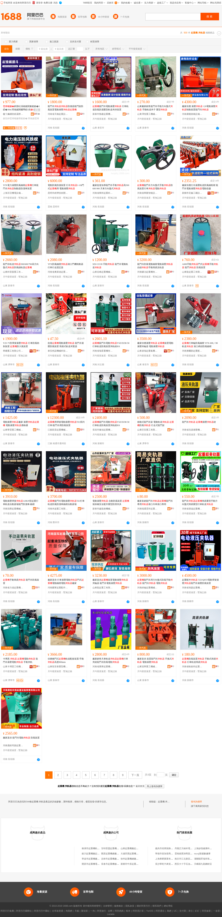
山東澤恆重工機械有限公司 (147, 114)
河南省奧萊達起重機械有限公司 (58, 272)
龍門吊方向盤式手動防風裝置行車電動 (155, 187)
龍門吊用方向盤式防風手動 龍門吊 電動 (155, 581)
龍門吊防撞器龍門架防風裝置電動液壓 (65, 108)
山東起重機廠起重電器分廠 (134, 848)
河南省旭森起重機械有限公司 (192, 587)
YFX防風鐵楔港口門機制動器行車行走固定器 (65, 266)
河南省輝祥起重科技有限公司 (102, 193)
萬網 (169, 911)
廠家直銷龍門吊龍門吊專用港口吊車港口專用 (155, 503)
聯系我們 (156, 906)
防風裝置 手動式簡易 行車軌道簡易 (200, 660)
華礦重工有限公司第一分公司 (13, 351)
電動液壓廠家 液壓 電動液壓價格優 (21, 424)
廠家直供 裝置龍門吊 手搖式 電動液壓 (155, 660)
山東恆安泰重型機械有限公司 (58, 666)
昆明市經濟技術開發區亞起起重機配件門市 (58, 193)
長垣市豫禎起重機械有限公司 (102, 429)
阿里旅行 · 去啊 (104, 911)
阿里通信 (160, 911)
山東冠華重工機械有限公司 (147, 666)
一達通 (216, 911)
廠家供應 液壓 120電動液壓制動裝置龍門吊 (200, 108)
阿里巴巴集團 (7, 911)
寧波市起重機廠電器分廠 (94, 858)
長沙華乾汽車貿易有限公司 (168, 864)
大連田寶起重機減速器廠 (133, 853)
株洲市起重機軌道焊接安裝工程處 (98, 848)
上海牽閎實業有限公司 (166, 858)
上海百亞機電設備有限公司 (13, 193)
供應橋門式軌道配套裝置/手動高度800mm (66, 660)
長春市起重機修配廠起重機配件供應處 (120, 864)
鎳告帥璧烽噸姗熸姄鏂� (15, 118)
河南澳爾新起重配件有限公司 (192, 351)
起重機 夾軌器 (165, 801)
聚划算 (84, 911)
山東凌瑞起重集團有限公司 (147, 351)
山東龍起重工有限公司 (192, 272)
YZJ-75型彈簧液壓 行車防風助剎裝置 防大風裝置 (21, 345)
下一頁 (135, 775)
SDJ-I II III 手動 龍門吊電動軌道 (110, 266)
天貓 (77, 911)
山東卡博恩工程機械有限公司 (13, 666)
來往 (190, 911)
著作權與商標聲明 (92, 906)
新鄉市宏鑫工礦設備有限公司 (192, 193)
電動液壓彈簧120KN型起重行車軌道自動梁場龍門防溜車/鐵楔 (20, 503)
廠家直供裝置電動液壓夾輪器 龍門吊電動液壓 (110, 581)
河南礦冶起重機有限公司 (147, 272)
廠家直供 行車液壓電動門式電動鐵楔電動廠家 (66, 581)
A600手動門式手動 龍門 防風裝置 (200, 266)
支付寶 (182, 911)
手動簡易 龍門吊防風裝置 (21, 581)
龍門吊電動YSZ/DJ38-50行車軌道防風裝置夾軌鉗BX (110, 345)
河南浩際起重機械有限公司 (13, 508)
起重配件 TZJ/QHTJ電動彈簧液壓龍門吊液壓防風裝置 (200, 581)
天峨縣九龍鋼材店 (203, 864)
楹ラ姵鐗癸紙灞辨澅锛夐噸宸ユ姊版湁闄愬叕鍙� (13, 114)
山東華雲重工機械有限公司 (13, 429)
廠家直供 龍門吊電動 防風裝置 (21, 737)
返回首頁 (140, 786)
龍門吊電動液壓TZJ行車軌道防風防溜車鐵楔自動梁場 (66, 503)
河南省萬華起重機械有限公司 (102, 666)
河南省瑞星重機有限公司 (102, 351)
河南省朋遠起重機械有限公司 (192, 508)
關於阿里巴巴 (143, 906)
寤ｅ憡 (36, 110)
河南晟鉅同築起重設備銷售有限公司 (13, 745)
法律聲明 (107, 906)
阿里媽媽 (119, 911)
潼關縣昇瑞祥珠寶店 (204, 858)
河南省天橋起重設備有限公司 (58, 114)
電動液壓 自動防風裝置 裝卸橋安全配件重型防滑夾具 (110, 503)
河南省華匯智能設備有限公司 (147, 193)
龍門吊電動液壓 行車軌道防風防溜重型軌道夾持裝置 (110, 108)
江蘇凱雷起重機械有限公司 (58, 429)
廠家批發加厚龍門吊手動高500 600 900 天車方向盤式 (110, 187)
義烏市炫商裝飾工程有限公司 (169, 848)
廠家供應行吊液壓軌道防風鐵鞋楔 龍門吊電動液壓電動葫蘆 (200, 187)
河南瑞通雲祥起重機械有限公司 (147, 508)
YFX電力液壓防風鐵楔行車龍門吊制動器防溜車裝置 (20, 187)
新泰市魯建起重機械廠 (102, 114)
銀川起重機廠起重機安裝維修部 (97, 853)
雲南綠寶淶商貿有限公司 (187, 853)
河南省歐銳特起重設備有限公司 (192, 666)
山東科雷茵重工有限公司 (13, 272)
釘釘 (197, 911)
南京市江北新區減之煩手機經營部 (191, 858)
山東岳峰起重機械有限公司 (102, 272)
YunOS (149, 911)
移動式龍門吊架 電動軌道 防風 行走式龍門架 (155, 424)
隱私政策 (129, 906)
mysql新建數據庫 (202, 853)
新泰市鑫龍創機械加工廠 (102, 508)
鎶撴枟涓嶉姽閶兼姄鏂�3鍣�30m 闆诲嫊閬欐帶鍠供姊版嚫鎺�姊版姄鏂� (21, 108)
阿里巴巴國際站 (24, 911)
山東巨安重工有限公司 (147, 429)
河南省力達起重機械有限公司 (13, 587)
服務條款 (118, 906)
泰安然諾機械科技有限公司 (58, 351)
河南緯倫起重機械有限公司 (147, 587)
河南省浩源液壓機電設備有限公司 (192, 429)
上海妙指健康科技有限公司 (207, 848)
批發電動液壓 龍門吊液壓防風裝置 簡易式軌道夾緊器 (66, 345)
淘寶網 (68, 911)
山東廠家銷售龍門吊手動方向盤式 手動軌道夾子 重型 (155, 108)
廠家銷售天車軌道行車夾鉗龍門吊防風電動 (110, 660)
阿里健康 (206, 911)
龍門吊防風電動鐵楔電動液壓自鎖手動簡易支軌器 (155, 266)
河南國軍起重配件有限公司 (58, 587)
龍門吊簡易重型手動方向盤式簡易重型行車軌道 (200, 503)
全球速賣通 (57, 911)
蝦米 (128, 911)
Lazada (110, 914)
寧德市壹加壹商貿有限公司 (168, 853)
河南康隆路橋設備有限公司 (192, 114)
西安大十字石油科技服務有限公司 (191, 864)
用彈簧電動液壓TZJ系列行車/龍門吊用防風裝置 (66, 424)
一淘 (92, 911)
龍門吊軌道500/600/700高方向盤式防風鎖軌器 (21, 266)
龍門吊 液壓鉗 (199, 422)
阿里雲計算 (138, 911)
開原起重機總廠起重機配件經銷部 (117, 853)
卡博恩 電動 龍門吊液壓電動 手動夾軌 (20, 660)
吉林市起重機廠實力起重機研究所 (117, 858)
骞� (37, 114)
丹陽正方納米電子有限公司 (188, 848)
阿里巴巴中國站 (42, 911)
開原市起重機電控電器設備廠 (96, 864)
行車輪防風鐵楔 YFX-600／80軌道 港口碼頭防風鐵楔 (200, 345)
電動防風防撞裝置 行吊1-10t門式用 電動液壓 (66, 187)
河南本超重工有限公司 (58, 508)
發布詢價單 (196, 801)
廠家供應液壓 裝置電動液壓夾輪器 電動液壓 (155, 345)
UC (175, 911)
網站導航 (168, 906)
